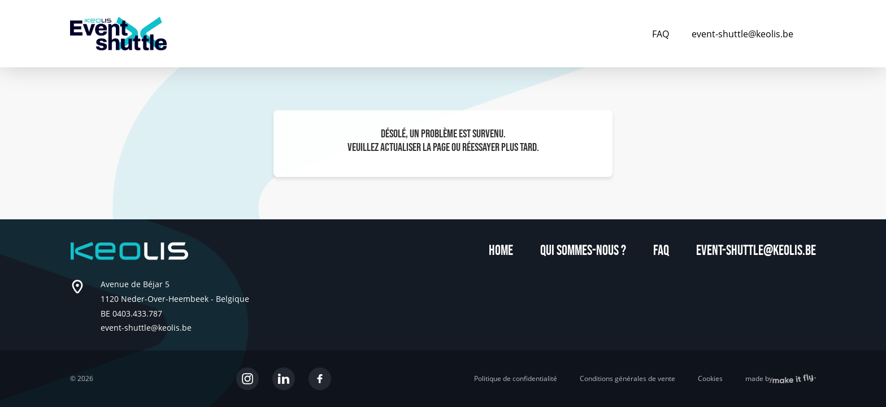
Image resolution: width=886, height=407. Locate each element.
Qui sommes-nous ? (583, 251)
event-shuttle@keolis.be (742, 34)
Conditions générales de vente (627, 378)
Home (501, 251)
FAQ (660, 34)
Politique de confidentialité (515, 378)
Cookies (710, 378)
